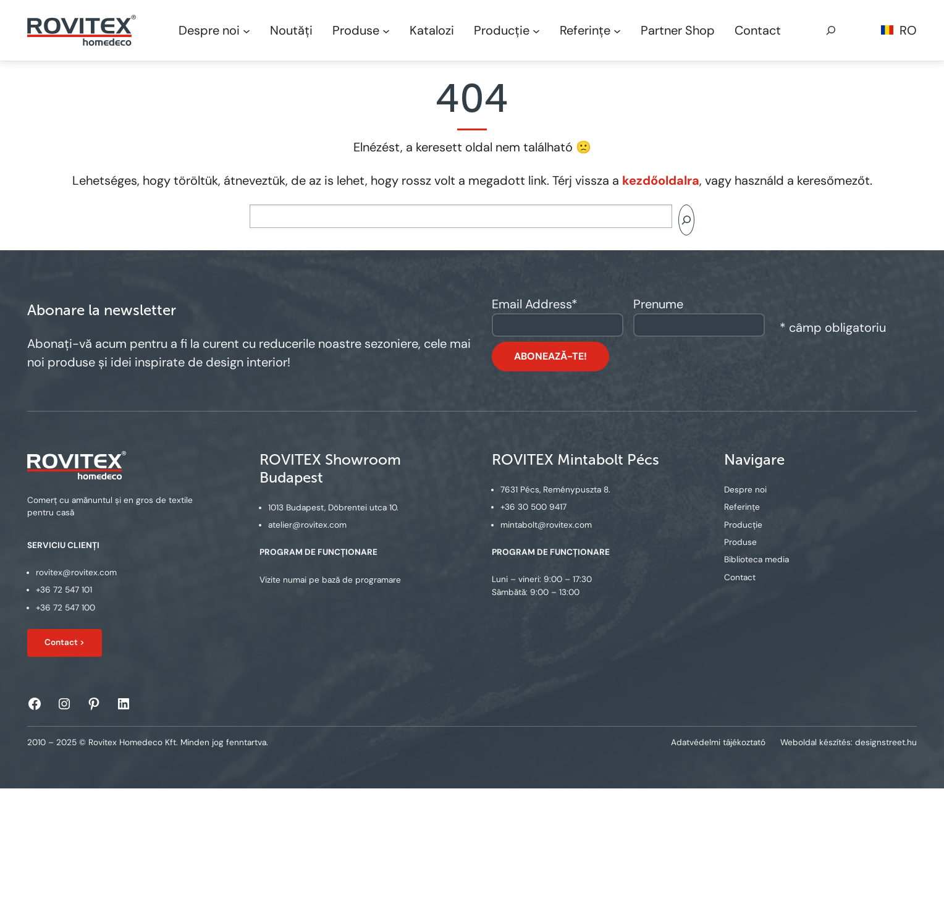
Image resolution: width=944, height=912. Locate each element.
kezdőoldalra (660, 180)
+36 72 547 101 (64, 590)
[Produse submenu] (386, 30)
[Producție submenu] (536, 30)
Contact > (64, 643)
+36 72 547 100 (65, 607)
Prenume (658, 304)
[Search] (686, 220)
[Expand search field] (830, 30)
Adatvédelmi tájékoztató (718, 742)
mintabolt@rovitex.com (546, 525)
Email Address (535, 304)
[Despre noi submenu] (246, 30)
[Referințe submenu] (617, 30)
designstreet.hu (886, 742)
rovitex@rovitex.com (76, 572)
